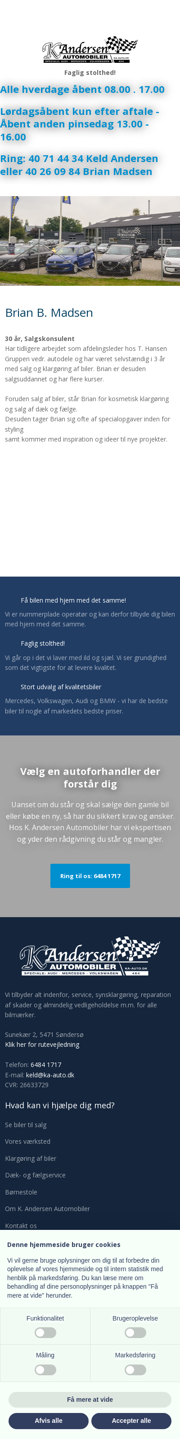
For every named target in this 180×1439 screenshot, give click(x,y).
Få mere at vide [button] (90, 1399)
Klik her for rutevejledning (42, 1044)
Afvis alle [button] (48, 1420)
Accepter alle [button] (131, 1420)
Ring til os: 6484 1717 (90, 876)
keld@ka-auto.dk (50, 1075)
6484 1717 (46, 1064)
